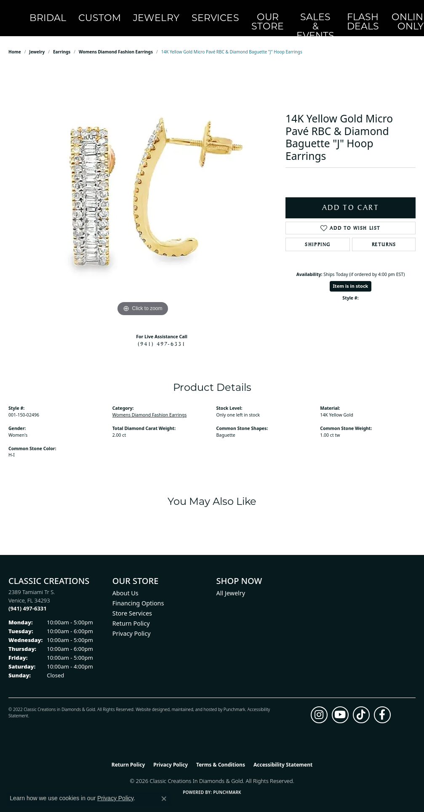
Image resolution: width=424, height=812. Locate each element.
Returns (384, 235)
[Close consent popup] (163, 798)
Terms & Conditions (220, 755)
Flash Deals (293, 14)
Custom (100, 14)
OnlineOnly (327, 14)
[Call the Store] (27, 599)
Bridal (63, 14)
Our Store (224, 14)
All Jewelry (230, 584)
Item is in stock (350, 277)
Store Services (132, 604)
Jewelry (142, 14)
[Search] (354, 13)
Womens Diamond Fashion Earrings (116, 43)
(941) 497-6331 (162, 335)
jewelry (37, 43)
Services (185, 14)
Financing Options (138, 594)
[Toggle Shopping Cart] (406, 13)
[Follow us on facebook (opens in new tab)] (382, 705)
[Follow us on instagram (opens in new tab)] (319, 705)
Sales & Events (258, 13)
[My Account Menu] (371, 13)
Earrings (61, 43)
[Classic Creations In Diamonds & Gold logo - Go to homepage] (24, 14)
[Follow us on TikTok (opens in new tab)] (361, 705)
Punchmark (234, 700)
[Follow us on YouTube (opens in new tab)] (340, 705)
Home (14, 43)
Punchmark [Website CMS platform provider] (227, 783)
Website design (150, 700)
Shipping (318, 235)
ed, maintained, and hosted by (194, 700)
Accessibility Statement (282, 755)
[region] (142, 183)
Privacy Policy (131, 625)
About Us (125, 584)
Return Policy (131, 614)
